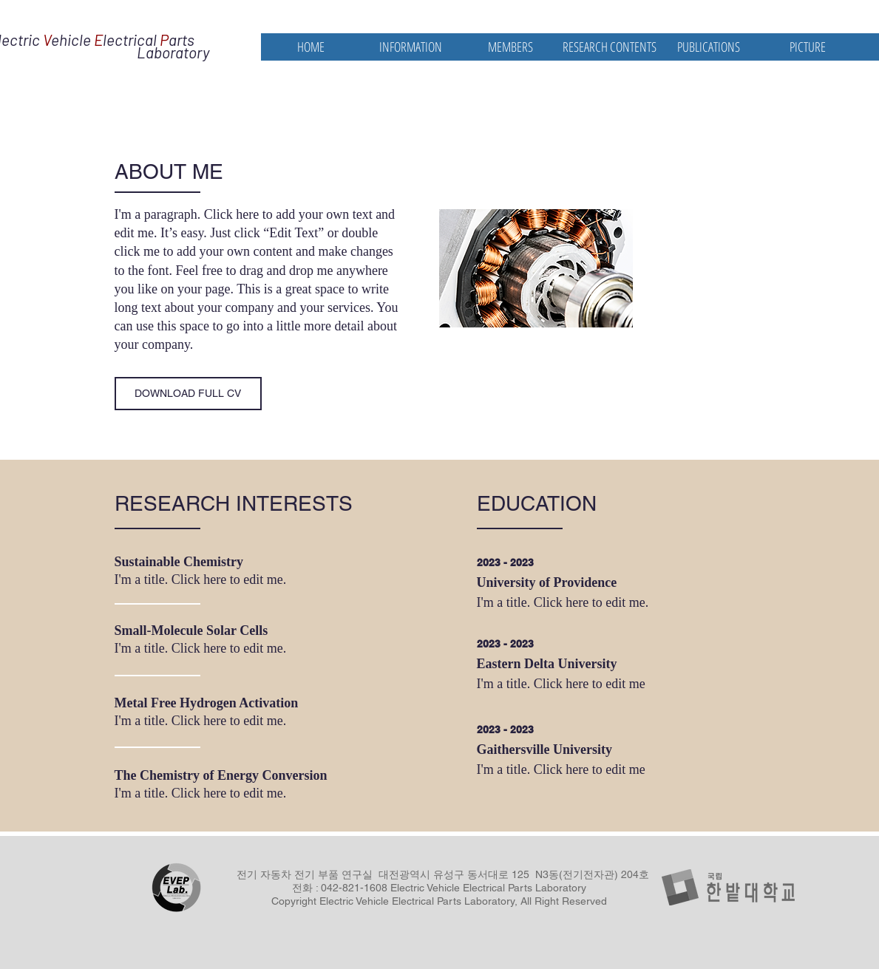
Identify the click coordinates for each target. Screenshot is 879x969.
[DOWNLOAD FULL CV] (188, 393)
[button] (411, 47)
